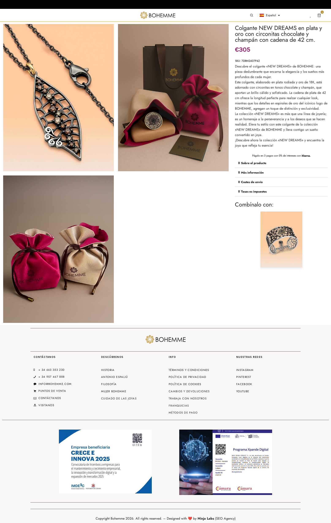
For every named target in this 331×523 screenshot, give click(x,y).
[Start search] (251, 15)
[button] (281, 163)
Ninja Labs (206, 518)
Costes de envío (252, 182)
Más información (252, 172)
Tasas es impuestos (254, 191)
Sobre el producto (253, 163)
